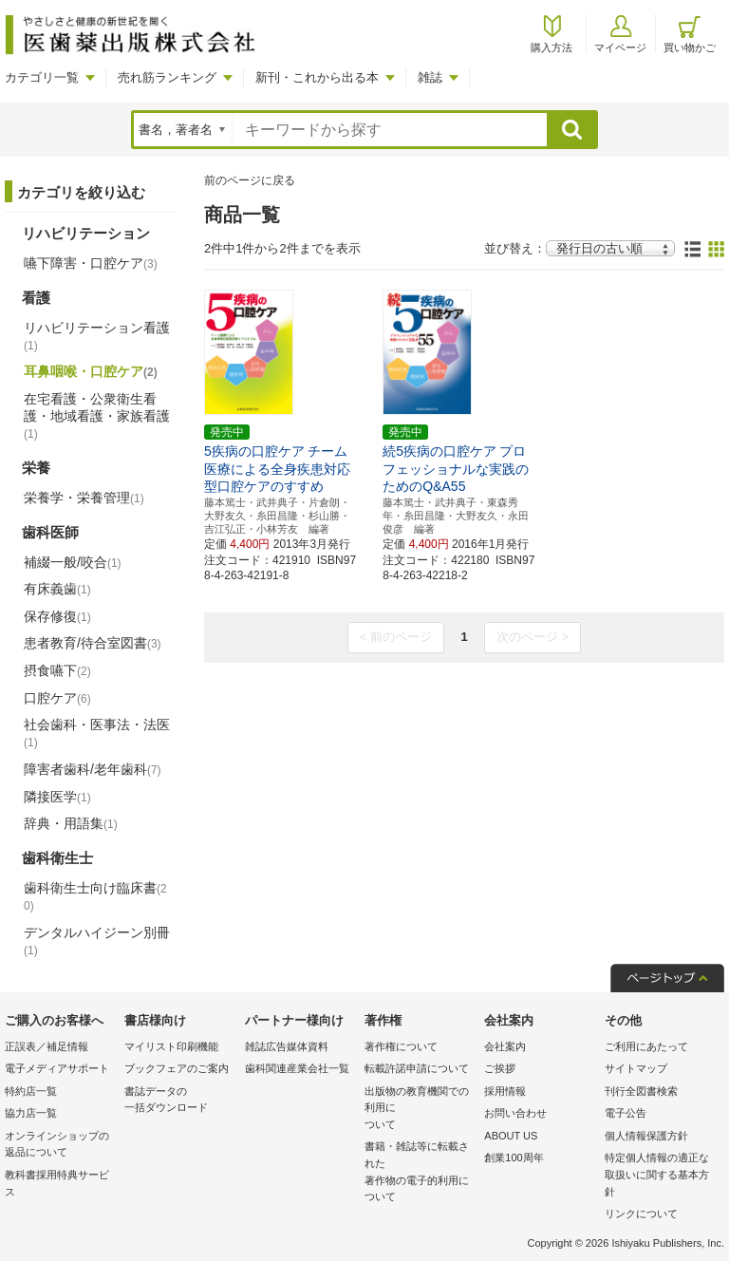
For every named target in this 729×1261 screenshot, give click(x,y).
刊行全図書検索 (641, 1091)
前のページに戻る (249, 180)
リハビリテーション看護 (97, 336)
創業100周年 (513, 1157)
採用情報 (505, 1091)
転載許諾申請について (416, 1068)
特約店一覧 (31, 1091)
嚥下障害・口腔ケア (91, 263)
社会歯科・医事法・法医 (97, 733)
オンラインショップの (60, 1145)
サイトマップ (636, 1068)
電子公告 (625, 1113)
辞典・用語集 (71, 823)
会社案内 (505, 1046)
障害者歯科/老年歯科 (92, 769)
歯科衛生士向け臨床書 (95, 896)
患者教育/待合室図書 (92, 642)
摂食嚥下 (57, 670)
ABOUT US (510, 1135)
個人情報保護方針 (646, 1135)
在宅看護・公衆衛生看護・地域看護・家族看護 (97, 416)
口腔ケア (57, 698)
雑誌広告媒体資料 (286, 1046)
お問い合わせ (515, 1113)
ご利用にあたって (646, 1046)
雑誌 (430, 77)
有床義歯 (57, 588)
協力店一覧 (31, 1113)
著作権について (401, 1046)
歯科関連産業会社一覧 (297, 1068)
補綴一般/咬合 (73, 562)
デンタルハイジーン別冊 (97, 941)
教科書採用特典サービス (57, 1183)
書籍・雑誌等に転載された (419, 1172)
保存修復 (57, 616)
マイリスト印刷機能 (171, 1046)
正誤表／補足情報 (46, 1046)
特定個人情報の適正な (660, 1176)
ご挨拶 (499, 1068)
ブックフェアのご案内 (176, 1068)
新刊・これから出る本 (317, 77)
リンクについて (641, 1213)
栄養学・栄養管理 (84, 497)
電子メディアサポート (57, 1068)
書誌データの (179, 1101)
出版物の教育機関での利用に (419, 1109)
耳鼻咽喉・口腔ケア (91, 371)
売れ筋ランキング (167, 77)
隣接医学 (57, 796)
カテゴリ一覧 (42, 77)
